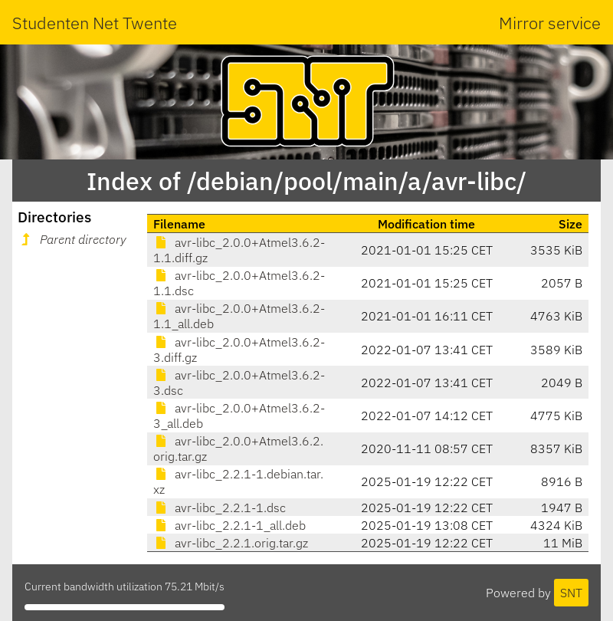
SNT (571, 592)
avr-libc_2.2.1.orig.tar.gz (230, 542)
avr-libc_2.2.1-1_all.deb (229, 525)
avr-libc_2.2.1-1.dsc (219, 507)
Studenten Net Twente (94, 23)
